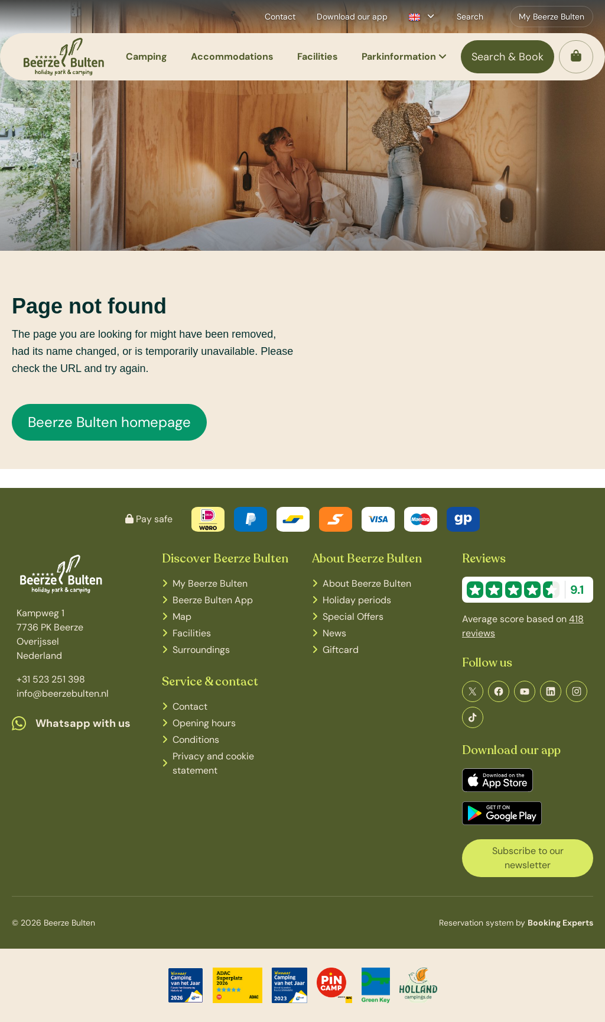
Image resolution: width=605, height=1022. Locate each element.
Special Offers (353, 616)
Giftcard (341, 649)
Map (182, 616)
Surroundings (201, 649)
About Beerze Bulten (367, 583)
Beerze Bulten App (213, 600)
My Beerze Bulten (210, 583)
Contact (190, 706)
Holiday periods (357, 600)
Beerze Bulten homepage (109, 422)
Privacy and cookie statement (213, 763)
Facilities (192, 633)
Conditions (196, 739)
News (334, 633)
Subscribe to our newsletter (528, 858)
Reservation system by (516, 922)
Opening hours (204, 723)
